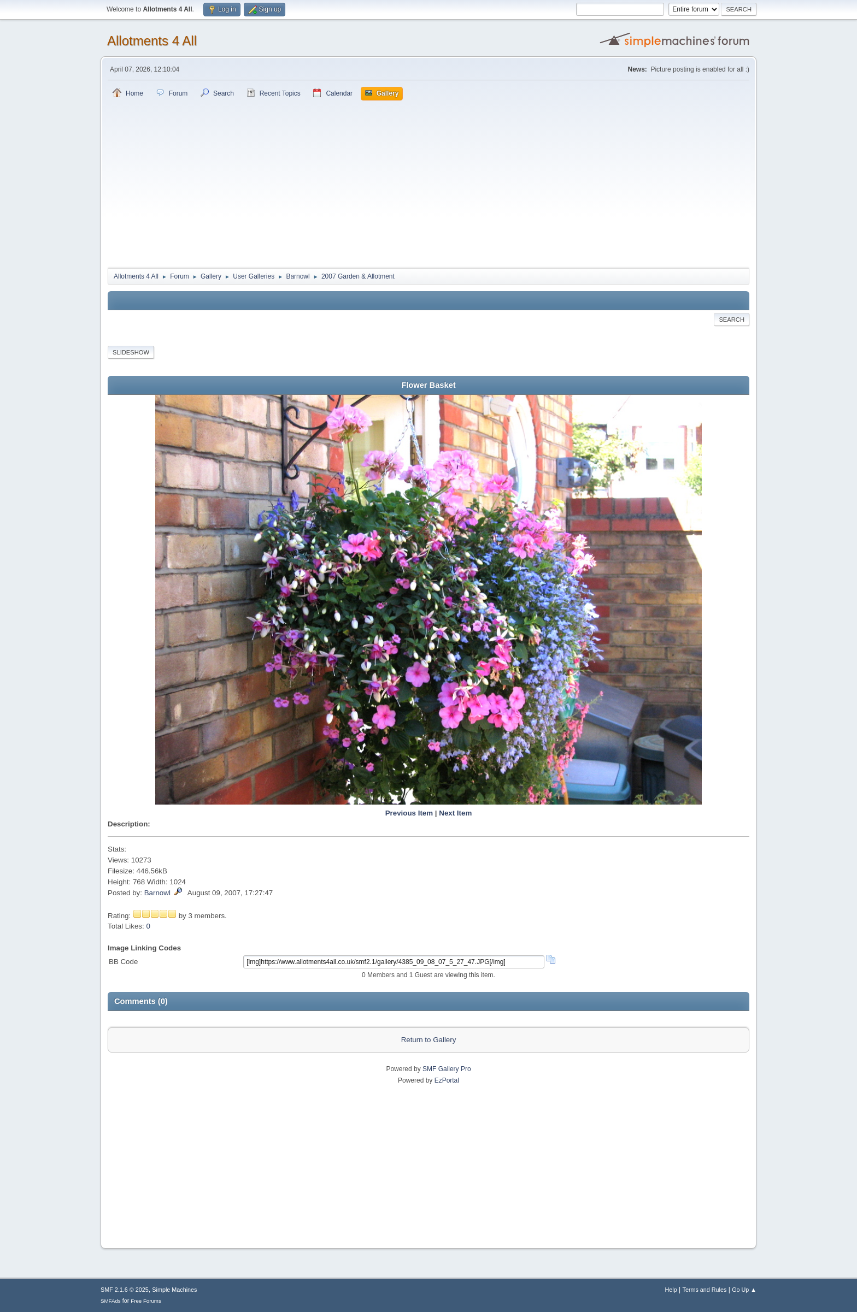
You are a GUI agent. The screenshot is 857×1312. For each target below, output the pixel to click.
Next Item (455, 813)
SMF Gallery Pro (446, 1069)
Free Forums (146, 1301)
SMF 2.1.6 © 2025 (125, 1289)
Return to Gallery (428, 1040)
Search (731, 319)
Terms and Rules (705, 1289)
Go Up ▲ (744, 1289)
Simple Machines (174, 1289)
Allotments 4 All (152, 40)
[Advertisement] (428, 182)
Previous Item (409, 813)
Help (671, 1289)
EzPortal (447, 1080)
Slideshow (131, 352)
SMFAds (111, 1301)
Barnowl (157, 893)
